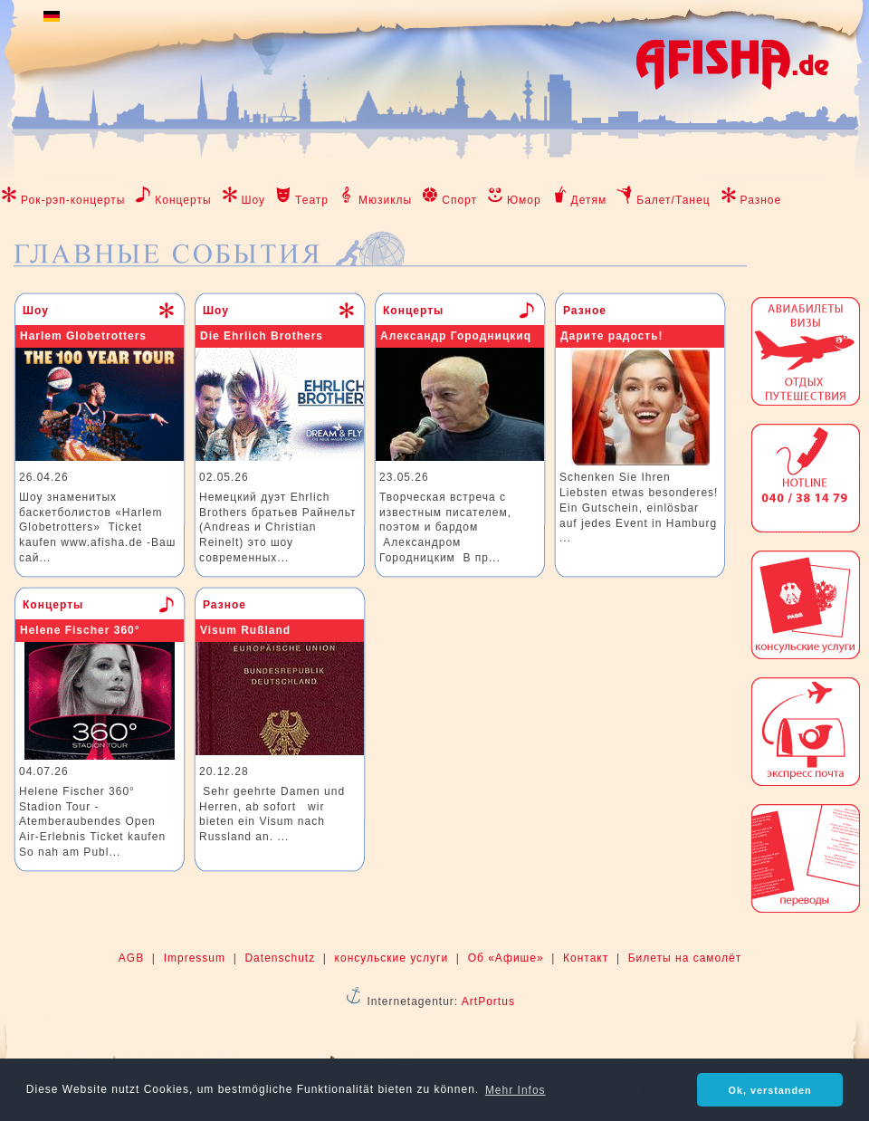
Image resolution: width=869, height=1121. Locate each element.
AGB (131, 958)
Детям (589, 200)
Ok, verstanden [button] (770, 1090)
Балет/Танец (673, 200)
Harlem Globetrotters (83, 336)
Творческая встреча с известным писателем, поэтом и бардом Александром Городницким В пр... (445, 527)
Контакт (585, 958)
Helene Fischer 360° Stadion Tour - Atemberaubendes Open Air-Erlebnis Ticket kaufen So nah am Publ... (92, 821)
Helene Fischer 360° (80, 630)
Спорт (459, 200)
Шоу (254, 200)
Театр (312, 200)
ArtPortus (488, 1001)
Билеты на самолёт (684, 958)
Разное (761, 200)
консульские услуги (392, 958)
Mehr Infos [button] (515, 1090)
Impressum (194, 958)
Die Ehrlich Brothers (261, 336)
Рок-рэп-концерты (73, 200)
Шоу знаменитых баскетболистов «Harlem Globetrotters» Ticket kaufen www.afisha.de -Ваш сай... (97, 527)
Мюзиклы (385, 200)
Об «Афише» (506, 958)
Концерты (183, 200)
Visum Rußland (245, 630)
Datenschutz (279, 958)
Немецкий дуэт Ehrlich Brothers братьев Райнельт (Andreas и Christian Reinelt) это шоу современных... (277, 527)
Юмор (524, 200)
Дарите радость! (612, 336)
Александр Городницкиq (455, 336)
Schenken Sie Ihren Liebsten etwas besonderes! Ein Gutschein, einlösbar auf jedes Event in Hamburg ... (638, 507)
